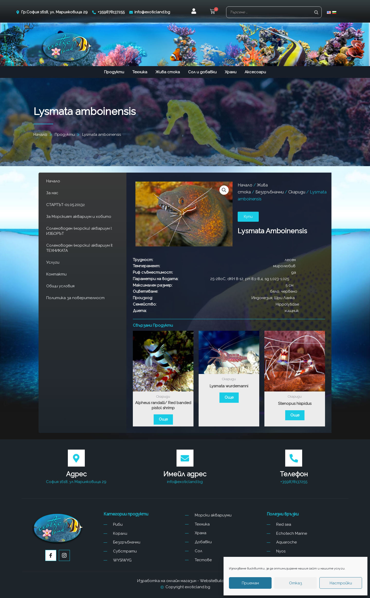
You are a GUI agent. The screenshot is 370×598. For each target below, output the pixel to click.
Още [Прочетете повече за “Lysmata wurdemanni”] (229, 397)
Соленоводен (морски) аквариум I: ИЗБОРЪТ (79, 231)
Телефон (294, 474)
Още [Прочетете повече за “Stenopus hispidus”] (294, 415)
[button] (212, 12)
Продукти (114, 72)
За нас (52, 193)
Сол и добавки (202, 72)
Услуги (52, 262)
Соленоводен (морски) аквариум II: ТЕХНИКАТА (79, 248)
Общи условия (60, 286)
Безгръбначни (269, 192)
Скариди (296, 192)
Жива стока (167, 72)
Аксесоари (255, 72)
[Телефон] (293, 458)
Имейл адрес (184, 474)
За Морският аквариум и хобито (78, 216)
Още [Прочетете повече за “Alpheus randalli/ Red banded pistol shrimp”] (163, 419)
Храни (230, 72)
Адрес (76, 474)
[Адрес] (76, 458)
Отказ (295, 583)
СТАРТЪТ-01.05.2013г (65, 204)
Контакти (56, 274)
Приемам (250, 583)
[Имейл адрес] (185, 458)
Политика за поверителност (75, 298)
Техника (139, 72)
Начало (53, 181)
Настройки (341, 583)
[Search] (316, 12)
